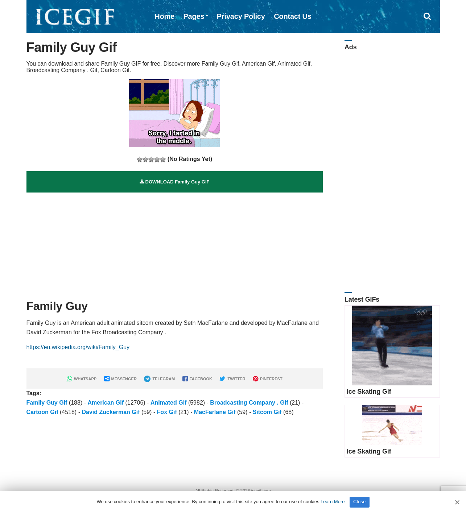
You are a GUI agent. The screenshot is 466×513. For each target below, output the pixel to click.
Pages (193, 16)
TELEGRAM (159, 379)
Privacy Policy (241, 16)
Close (359, 501)
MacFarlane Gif (215, 412)
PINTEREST (268, 379)
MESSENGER (120, 379)
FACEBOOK (197, 379)
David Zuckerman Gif (111, 412)
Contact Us (293, 16)
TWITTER (232, 379)
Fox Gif (167, 412)
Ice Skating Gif (369, 391)
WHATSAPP (81, 379)
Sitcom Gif (267, 412)
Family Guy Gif (46, 403)
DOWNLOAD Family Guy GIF (175, 182)
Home (164, 16)
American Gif (105, 403)
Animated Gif (168, 403)
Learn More (333, 501)
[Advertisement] (174, 243)
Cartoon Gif (42, 412)
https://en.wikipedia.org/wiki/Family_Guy (78, 347)
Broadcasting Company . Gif (249, 403)
